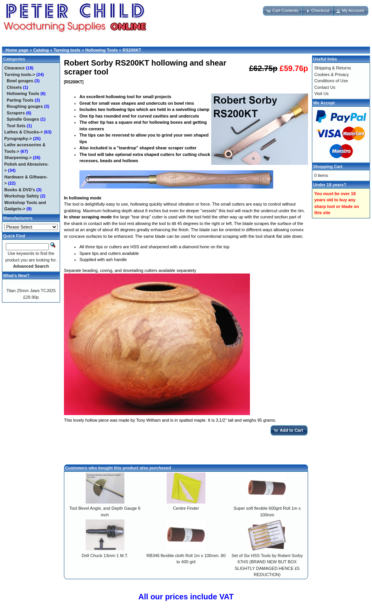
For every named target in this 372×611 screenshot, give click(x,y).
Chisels (14, 87)
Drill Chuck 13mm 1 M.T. (105, 555)
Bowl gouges (20, 80)
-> (19, 74)
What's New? (16, 275)
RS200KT (131, 50)
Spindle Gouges (23, 119)
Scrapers (16, 113)
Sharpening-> (18, 157)
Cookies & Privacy (331, 74)
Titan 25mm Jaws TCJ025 (30, 290)
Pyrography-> (18, 138)
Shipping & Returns (332, 68)
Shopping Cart (328, 166)
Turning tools (66, 50)
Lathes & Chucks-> (23, 132)
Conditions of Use (331, 80)
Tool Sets (16, 125)
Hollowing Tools (101, 50)
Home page (16, 50)
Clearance (14, 68)
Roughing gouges (25, 106)
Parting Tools (20, 100)
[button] (283, 11)
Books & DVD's (19, 189)
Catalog (41, 50)
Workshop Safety (21, 196)
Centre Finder (186, 508)
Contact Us (324, 87)
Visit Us (321, 93)
